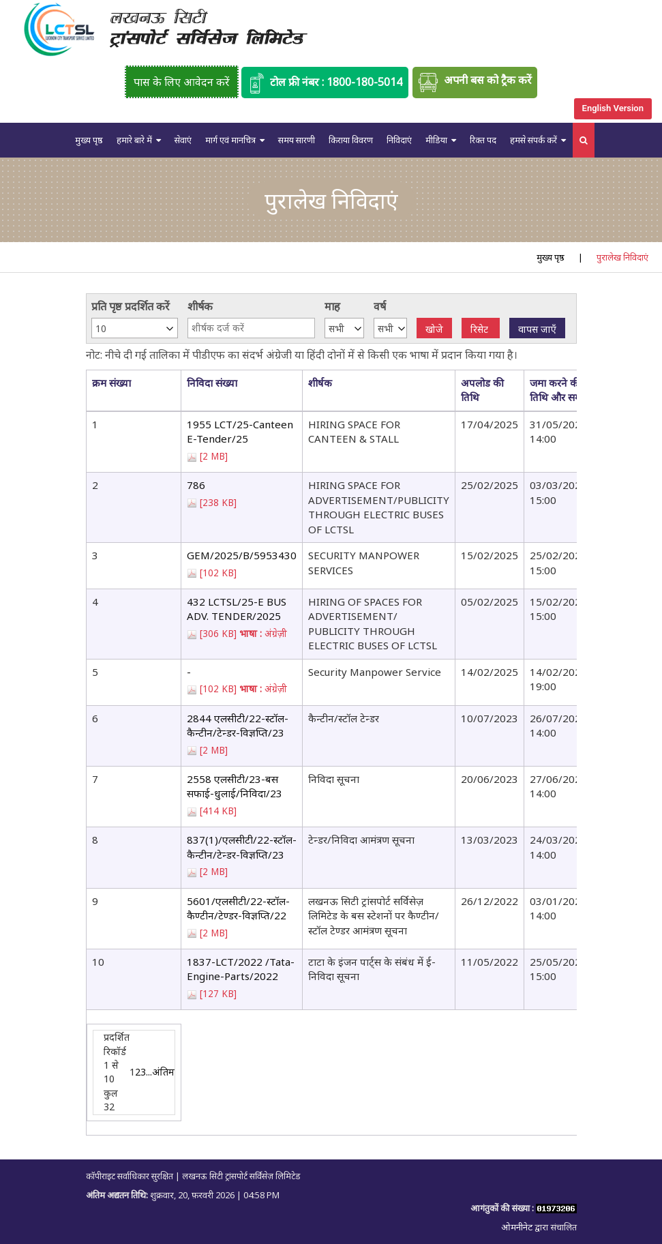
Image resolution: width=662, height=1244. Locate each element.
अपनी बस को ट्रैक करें (475, 82)
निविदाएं (399, 140)
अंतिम (163, 1071)
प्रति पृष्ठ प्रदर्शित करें (130, 306)
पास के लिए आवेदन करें (182, 81)
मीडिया (436, 140)
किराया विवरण (351, 140)
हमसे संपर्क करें (533, 140)
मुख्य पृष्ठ (89, 140)
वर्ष (380, 306)
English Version (613, 108)
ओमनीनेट (518, 1227)
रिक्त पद (483, 140)
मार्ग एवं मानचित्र (230, 140)
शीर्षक (200, 306)
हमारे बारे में (134, 140)
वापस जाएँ (537, 329)
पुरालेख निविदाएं (622, 257)
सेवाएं (183, 140)
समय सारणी (296, 140)
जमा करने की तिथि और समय (558, 390)
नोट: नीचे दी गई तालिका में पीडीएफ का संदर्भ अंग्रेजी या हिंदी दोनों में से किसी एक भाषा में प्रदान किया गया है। (301, 354)
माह (332, 306)
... (149, 1071)
